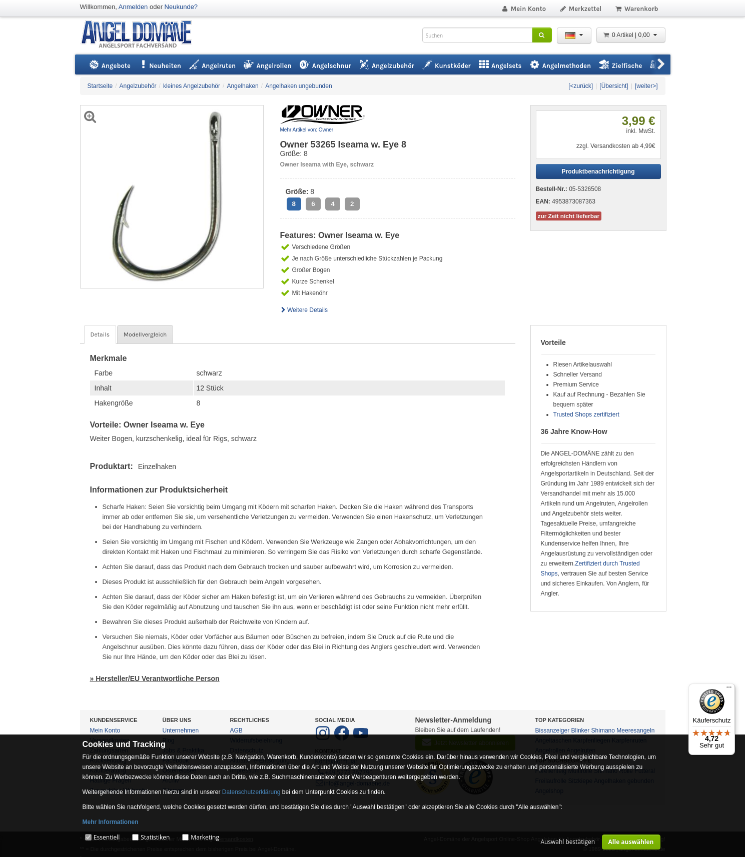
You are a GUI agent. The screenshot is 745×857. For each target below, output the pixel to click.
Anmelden (133, 6)
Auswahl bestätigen (567, 842)
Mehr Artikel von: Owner (307, 129)
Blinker (580, 730)
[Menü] (729, 690)
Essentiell (107, 837)
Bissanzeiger (552, 730)
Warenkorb (636, 8)
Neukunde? (181, 6)
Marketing (205, 837)
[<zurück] (580, 86)
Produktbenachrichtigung (597, 171)
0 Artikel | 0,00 (631, 35)
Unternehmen (181, 730)
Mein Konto (523, 8)
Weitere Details (304, 310)
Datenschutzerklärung (251, 792)
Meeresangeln (635, 730)
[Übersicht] (613, 86)
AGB (236, 730)
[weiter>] (646, 86)
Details (100, 334)
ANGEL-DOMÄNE (141, 35)
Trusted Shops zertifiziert (586, 414)
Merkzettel (580, 8)
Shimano (603, 730)
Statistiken (155, 837)
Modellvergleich (145, 334)
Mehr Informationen (111, 822)
